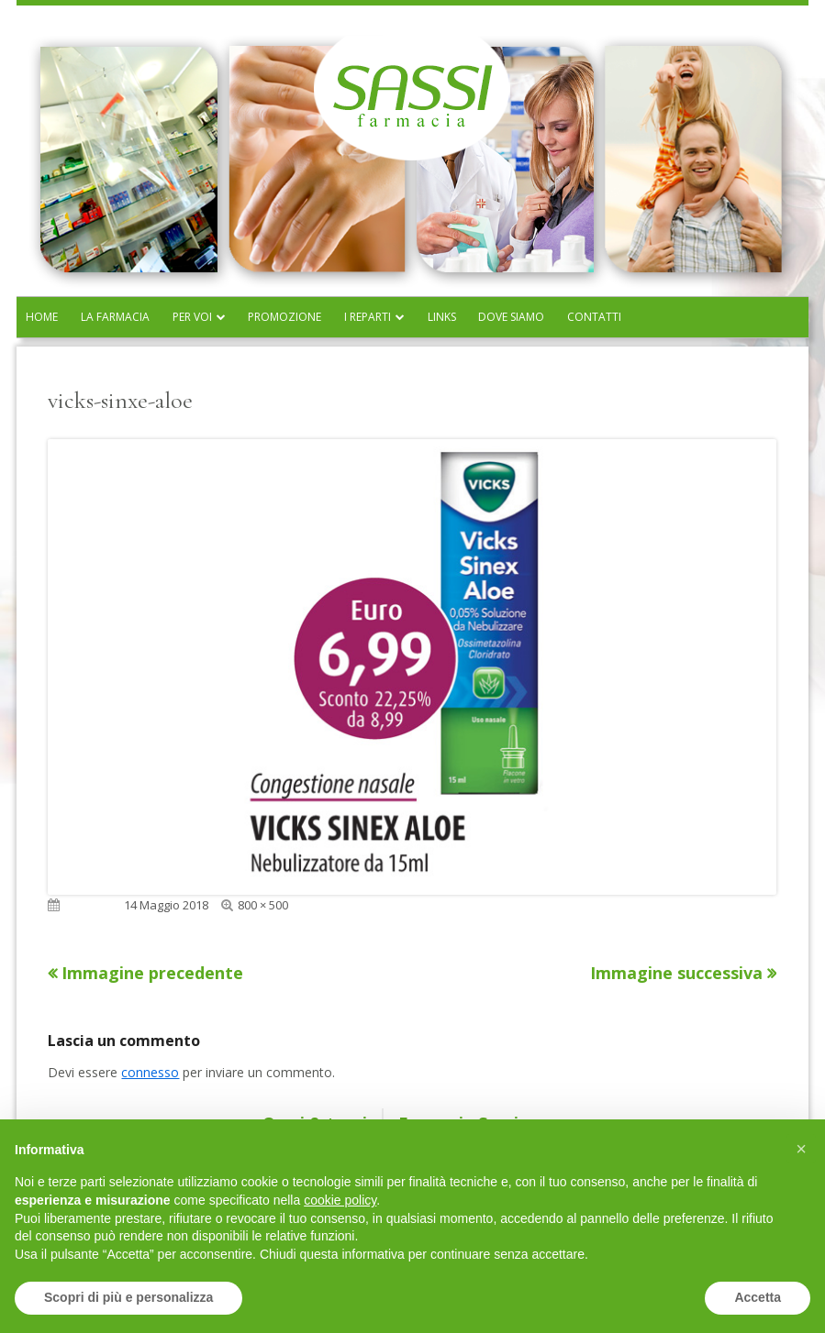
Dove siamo (511, 317)
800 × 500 (263, 905)
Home (42, 317)
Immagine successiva (676, 973)
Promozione (284, 317)
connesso (150, 1072)
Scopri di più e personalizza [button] (128, 1297)
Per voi (192, 317)
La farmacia (115, 317)
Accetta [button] (757, 1297)
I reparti (367, 317)
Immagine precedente (152, 973)
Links (442, 317)
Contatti (594, 317)
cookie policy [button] (340, 1200)
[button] (801, 1148)
